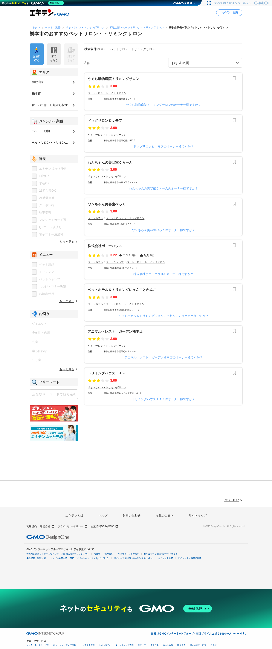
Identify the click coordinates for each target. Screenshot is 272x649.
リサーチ (142, 645)
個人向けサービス (198, 645)
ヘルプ (102, 515)
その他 (213, 645)
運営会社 (47, 526)
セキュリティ (105, 645)
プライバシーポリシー (72, 526)
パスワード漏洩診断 (103, 553)
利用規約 (31, 526)
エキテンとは (74, 515)
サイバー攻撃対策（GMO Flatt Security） (134, 558)
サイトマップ (198, 515)
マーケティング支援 (124, 645)
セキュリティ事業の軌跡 (189, 558)
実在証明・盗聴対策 (36, 558)
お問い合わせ (131, 515)
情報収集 (154, 645)
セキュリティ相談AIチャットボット (161, 553)
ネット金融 (168, 645)
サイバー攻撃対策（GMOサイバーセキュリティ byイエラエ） (79, 558)
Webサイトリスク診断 (128, 553)
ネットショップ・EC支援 (64, 645)
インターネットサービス (37, 645)
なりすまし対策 (165, 558)
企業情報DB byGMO (104, 526)
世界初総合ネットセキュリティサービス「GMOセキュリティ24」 (57, 553)
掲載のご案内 (165, 515)
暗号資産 (181, 645)
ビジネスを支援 (87, 645)
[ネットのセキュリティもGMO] (33, 3)
